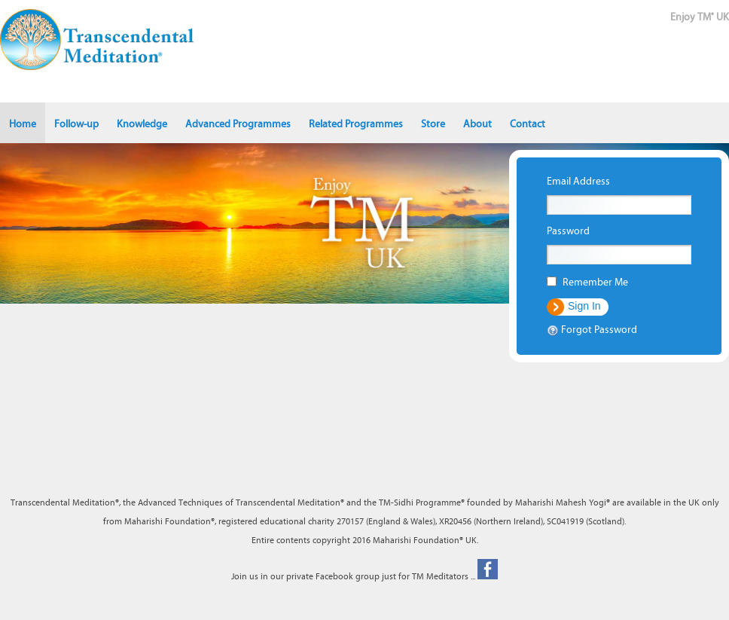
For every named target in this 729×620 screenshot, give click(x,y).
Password (568, 231)
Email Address (578, 182)
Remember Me (595, 282)
